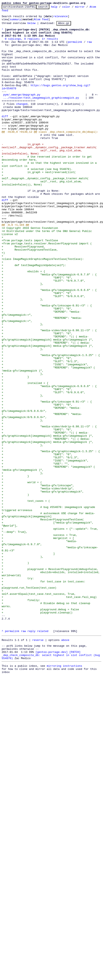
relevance (60, 18)
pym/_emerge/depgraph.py (21, 112)
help (60, 8)
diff (5, 138)
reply (31, 755)
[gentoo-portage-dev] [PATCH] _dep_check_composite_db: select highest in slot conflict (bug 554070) (52, 782)
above (65, 765)
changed (21, 123)
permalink (75, 48)
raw (89, 48)
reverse (38, 765)
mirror (86, 8)
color (73, 8)
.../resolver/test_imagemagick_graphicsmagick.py (41, 115)
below (31, 27)
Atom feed (9, 12)
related (43, 755)
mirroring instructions (64, 795)
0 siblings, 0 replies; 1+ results (31, 45)
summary (15, 22)
